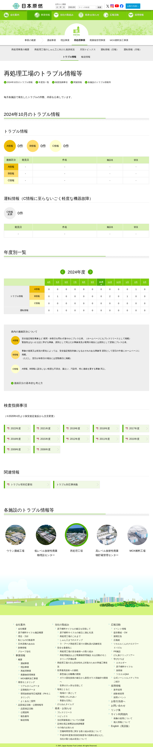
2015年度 (44, 438)
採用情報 (139, 14)
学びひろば (119, 658)
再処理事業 (79, 39)
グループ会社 (24, 650)
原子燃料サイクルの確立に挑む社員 (76, 631)
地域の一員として (68, 692)
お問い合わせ (118, 704)
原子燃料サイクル (124, 665)
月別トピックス (88, 48)
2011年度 (103, 438)
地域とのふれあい (68, 696)
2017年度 (132, 427)
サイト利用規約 (119, 713)
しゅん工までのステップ (71, 639)
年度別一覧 (44, 81)
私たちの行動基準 (26, 639)
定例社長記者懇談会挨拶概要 (70, 723)
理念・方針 (23, 635)
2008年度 (44, 448)
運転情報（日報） (110, 48)
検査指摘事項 (61, 81)
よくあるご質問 (28, 700)
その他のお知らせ (65, 726)
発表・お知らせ (63, 707)
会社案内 (14, 14)
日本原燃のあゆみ (26, 643)
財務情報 (22, 646)
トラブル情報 (69, 56)
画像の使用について (123, 717)
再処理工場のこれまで (70, 635)
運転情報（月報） (133, 48)
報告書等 (25, 715)
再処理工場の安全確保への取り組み (76, 650)
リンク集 (116, 709)
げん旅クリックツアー (124, 654)
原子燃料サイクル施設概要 (30, 631)
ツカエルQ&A (122, 673)
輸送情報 (85, 56)
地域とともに (63, 688)
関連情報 (78, 81)
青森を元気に (66, 699)
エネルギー (121, 662)
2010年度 (132, 438)
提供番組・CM (120, 631)
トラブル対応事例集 (67, 483)
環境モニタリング (26, 681)
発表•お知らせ (92, 14)
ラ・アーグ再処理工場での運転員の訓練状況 (81, 643)
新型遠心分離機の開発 (70, 673)
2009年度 (14, 448)
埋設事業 (65, 39)
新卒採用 (118, 689)
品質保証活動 (27, 707)
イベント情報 (120, 628)
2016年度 (14, 438)
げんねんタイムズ (65, 703)
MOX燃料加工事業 (119, 39)
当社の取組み (67, 14)
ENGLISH (72, 7)
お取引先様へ (133, 6)
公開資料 (25, 711)
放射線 (119, 669)
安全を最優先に (64, 646)
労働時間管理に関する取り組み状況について (81, 730)
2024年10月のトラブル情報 (20, 81)
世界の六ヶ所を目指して (71, 684)
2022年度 (14, 427)
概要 (20, 658)
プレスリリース (64, 711)
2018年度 (103, 427)
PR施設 (117, 650)
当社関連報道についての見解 (70, 719)
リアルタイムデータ (30, 685)
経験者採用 (119, 692)
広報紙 (117, 639)
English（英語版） (121, 725)
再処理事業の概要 (20, 48)
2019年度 (73, 427)
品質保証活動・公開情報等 (30, 704)
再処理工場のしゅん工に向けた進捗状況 (54, 48)
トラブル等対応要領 (19, 483)
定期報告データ (28, 689)
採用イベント (120, 696)
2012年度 (73, 438)
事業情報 (39, 14)
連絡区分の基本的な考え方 (28, 382)
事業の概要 (30, 39)
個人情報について (122, 721)
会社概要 (22, 628)
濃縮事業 (51, 39)
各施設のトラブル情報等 (99, 81)
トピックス (62, 715)
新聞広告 (118, 635)
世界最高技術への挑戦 (67, 669)
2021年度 (44, 427)
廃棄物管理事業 (97, 39)
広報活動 (114, 14)
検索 (99, 7)
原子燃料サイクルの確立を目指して (74, 628)
